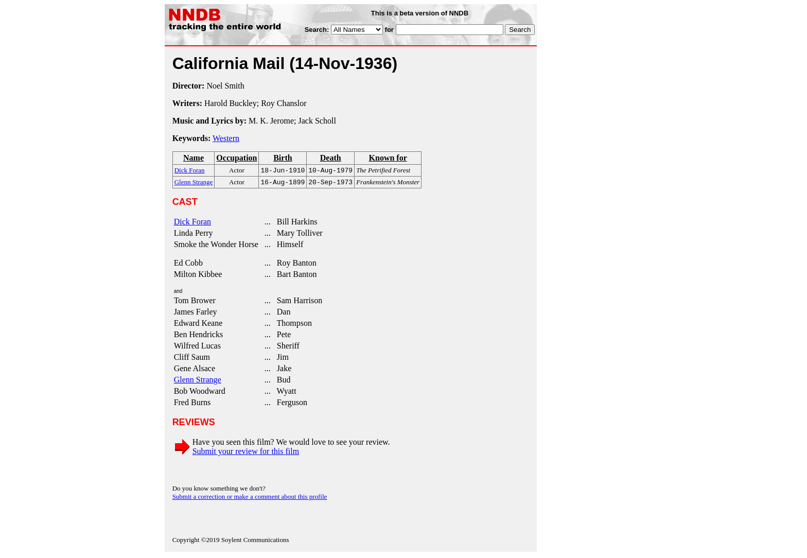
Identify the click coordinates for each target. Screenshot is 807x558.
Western (226, 138)
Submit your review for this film (246, 453)
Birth (282, 157)
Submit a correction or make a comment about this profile (249, 498)
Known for (388, 157)
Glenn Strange (197, 381)
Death (330, 157)
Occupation (236, 157)
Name (193, 157)
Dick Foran (192, 223)
